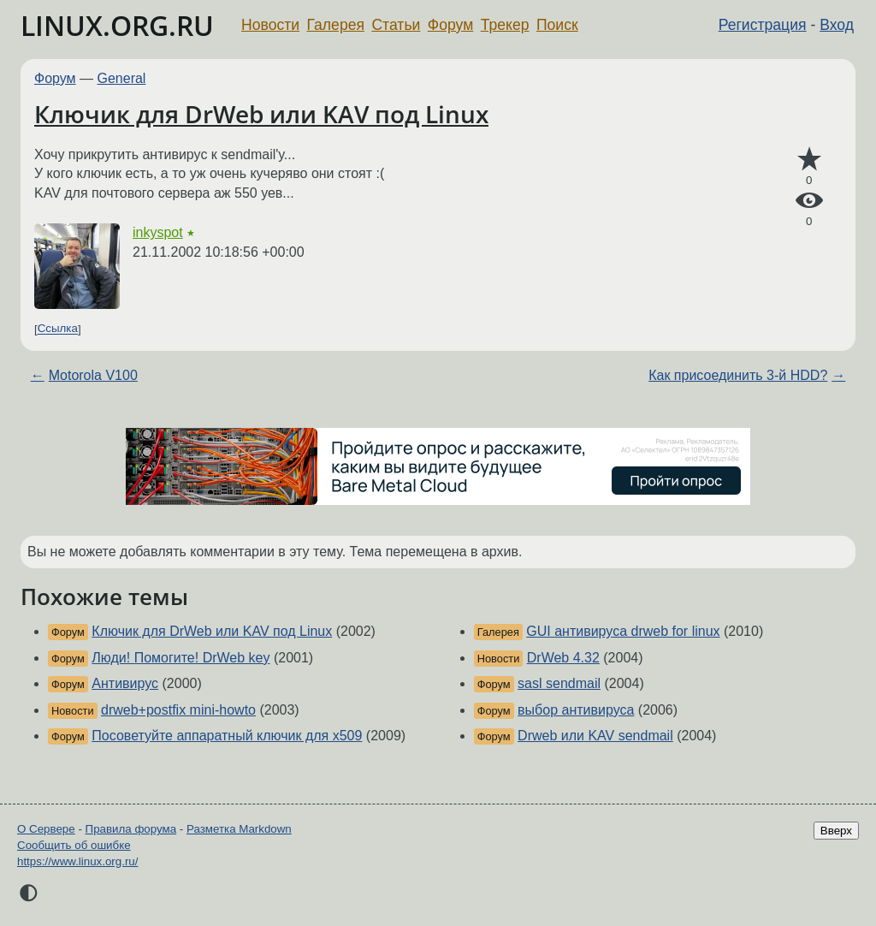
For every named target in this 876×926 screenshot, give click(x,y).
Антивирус (125, 683)
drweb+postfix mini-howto (178, 710)
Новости (270, 24)
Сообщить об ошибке (74, 845)
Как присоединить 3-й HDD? (737, 375)
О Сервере (46, 828)
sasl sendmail (559, 683)
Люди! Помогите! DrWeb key (180, 657)
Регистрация (763, 24)
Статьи (395, 24)
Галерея (335, 24)
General (122, 78)
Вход (837, 24)
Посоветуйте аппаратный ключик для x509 (227, 735)
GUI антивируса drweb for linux (622, 631)
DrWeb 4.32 (563, 657)
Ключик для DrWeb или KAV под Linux (261, 114)
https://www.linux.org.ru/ (77, 861)
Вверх (836, 830)
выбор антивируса (576, 710)
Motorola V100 (93, 375)
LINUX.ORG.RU (117, 25)
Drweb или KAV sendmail (595, 735)
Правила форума (131, 828)
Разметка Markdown (239, 828)
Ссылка (58, 329)
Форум (450, 24)
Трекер (505, 24)
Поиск (557, 24)
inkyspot (158, 232)
